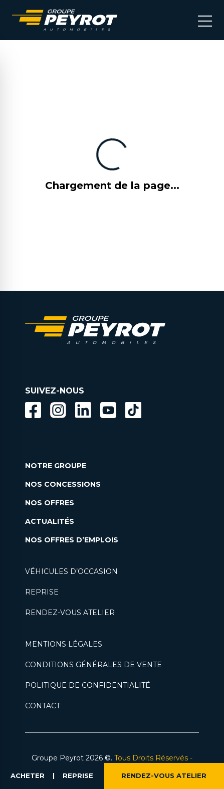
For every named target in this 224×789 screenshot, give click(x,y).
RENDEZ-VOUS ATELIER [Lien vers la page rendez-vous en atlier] (70, 612)
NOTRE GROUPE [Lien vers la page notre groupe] (55, 465)
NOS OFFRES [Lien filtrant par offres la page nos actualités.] (49, 502)
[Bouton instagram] (58, 410)
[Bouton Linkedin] (83, 410)
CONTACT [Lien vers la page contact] (42, 705)
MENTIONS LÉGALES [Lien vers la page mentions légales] (63, 644)
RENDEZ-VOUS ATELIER (163, 776)
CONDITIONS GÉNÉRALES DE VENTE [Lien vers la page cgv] (93, 664)
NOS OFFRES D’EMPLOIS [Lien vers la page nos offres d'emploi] (71, 539)
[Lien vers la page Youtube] (108, 412)
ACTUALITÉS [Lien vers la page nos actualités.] (49, 521)
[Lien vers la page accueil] (64, 20)
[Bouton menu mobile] (205, 20)
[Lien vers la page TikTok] (133, 412)
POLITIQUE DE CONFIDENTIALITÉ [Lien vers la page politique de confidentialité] (87, 685)
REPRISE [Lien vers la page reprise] (42, 592)
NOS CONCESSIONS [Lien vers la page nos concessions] (63, 484)
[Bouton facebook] (33, 410)
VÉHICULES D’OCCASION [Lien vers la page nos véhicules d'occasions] (71, 571)
